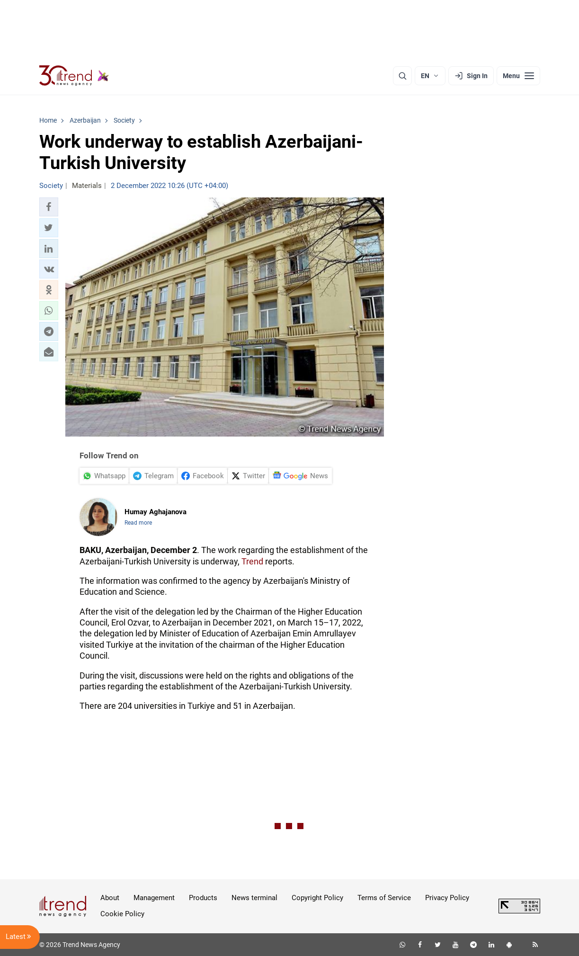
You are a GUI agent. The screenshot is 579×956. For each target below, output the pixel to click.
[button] (48, 207)
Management (154, 897)
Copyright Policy (317, 897)
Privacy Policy (447, 897)
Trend (252, 561)
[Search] (402, 75)
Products (203, 897)
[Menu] (518, 75)
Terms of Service (384, 897)
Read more (138, 522)
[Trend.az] (74, 75)
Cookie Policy (122, 914)
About (109, 897)
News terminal (254, 897)
